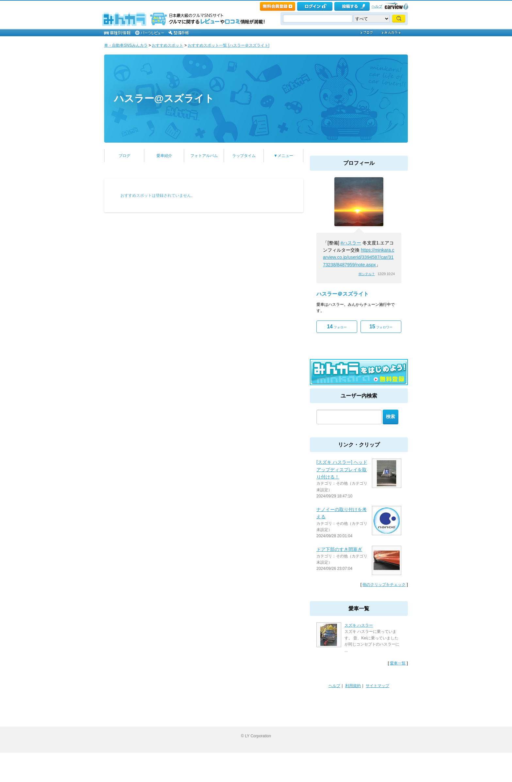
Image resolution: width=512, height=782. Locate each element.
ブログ (124, 155)
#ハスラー (351, 242)
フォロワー (380, 326)
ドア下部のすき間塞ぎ (339, 549)
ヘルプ (377, 6)
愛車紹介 (164, 155)
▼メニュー (283, 155)
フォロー (337, 326)
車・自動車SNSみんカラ (126, 45)
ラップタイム (244, 155)
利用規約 (353, 685)
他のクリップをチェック (384, 584)
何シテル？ (367, 274)
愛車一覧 (398, 663)
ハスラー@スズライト (164, 98)
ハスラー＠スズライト (342, 294)
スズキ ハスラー (358, 625)
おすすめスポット (167, 45)
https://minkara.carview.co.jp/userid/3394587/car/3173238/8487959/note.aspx (358, 257)
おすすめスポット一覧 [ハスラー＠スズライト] (228, 45)
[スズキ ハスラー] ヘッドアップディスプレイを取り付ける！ (341, 469)
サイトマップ (377, 685)
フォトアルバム (204, 155)
